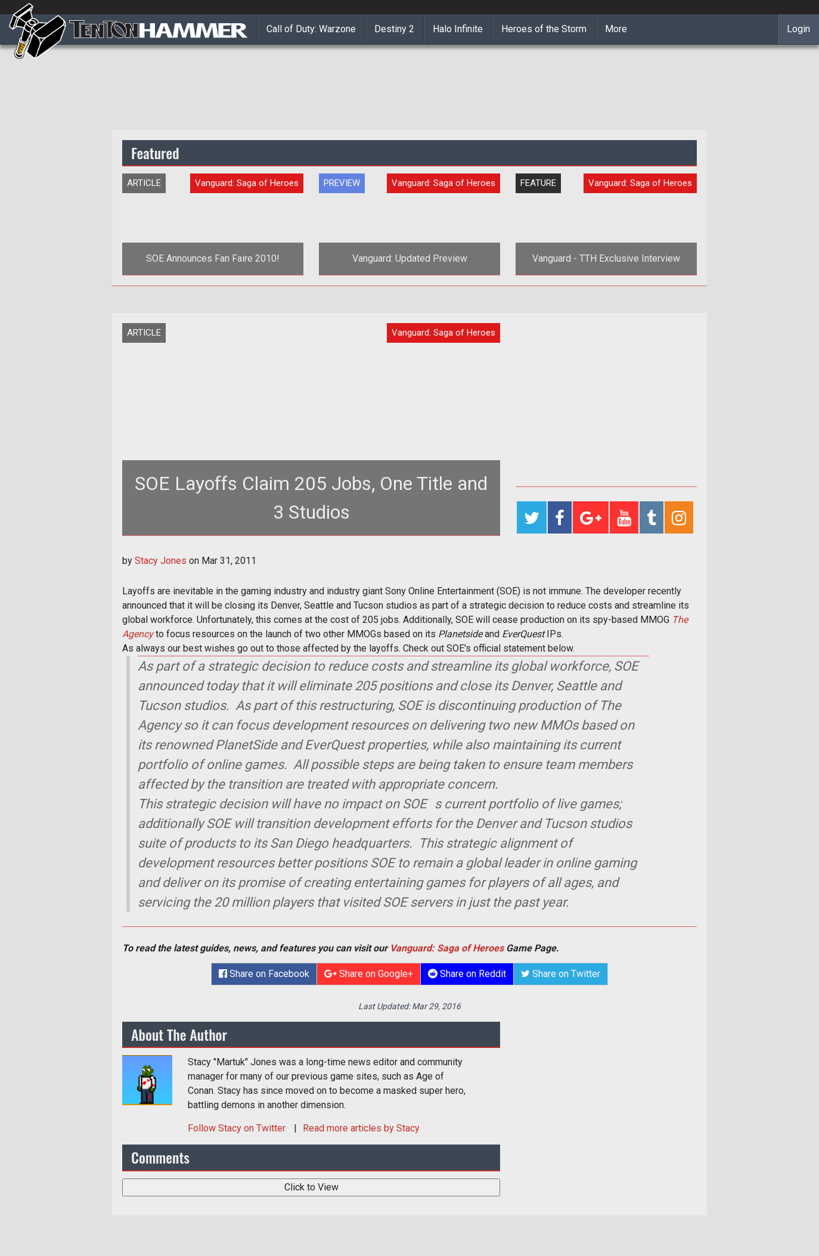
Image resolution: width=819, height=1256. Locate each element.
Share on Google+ (368, 973)
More (616, 29)
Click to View (311, 1187)
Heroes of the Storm (544, 29)
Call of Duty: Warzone (311, 29)
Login (798, 29)
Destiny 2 (394, 29)
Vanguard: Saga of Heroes (447, 948)
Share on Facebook (264, 973)
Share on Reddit (467, 973)
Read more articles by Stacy (361, 1128)
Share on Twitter (560, 973)
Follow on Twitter (238, 1128)
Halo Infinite (458, 29)
